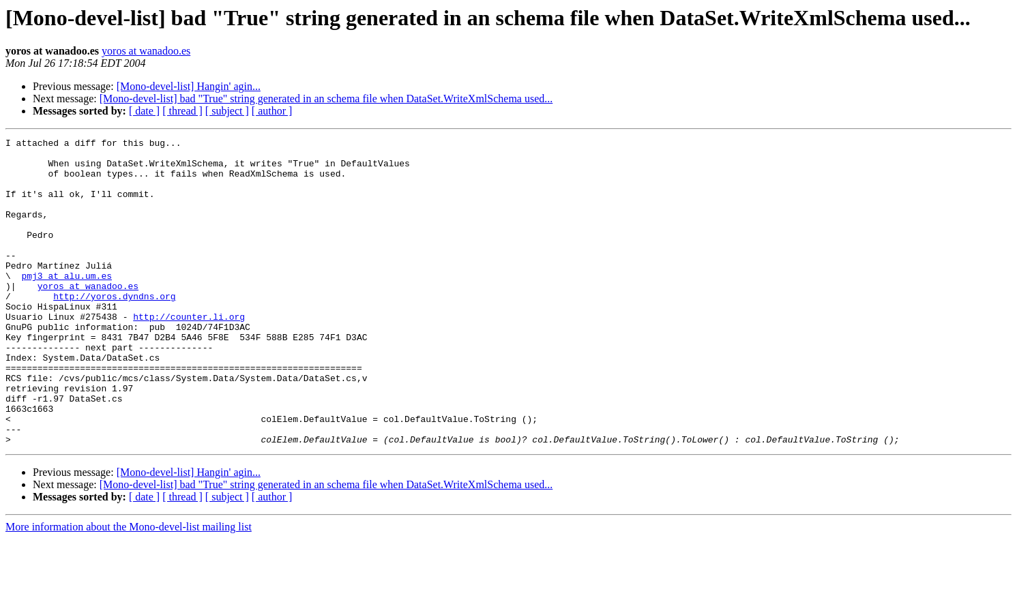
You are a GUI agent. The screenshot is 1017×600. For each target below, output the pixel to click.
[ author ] (272, 111)
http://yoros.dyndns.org (114, 328)
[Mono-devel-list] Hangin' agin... (189, 86)
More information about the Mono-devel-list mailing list (128, 588)
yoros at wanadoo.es (146, 51)
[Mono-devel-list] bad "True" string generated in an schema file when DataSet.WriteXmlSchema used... (326, 98)
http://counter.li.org (189, 353)
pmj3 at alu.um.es (66, 304)
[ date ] (144, 111)
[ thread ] (182, 111)
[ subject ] (227, 111)
